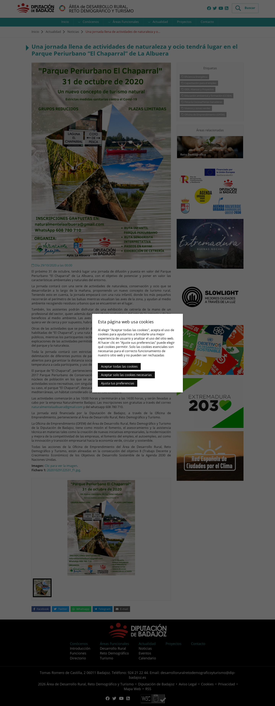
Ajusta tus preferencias (117, 383)
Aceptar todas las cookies (119, 366)
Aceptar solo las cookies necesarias (126, 375)
